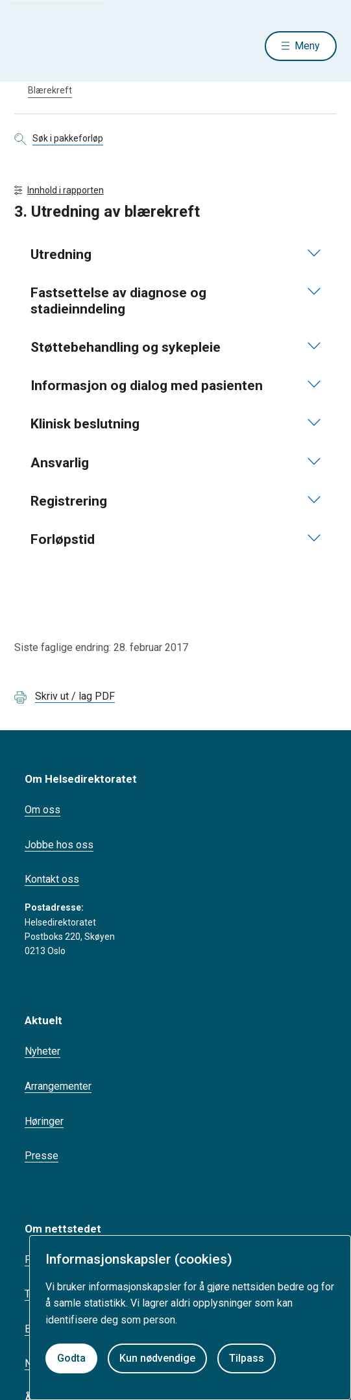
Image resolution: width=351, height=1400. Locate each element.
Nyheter (42, 1051)
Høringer (44, 1121)
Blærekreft (50, 90)
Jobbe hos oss (59, 845)
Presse (41, 1155)
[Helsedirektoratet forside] (29, 45)
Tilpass (246, 1358)
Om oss (42, 810)
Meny (307, 46)
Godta (71, 1358)
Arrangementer (58, 1086)
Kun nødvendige (157, 1358)
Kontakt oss (52, 879)
